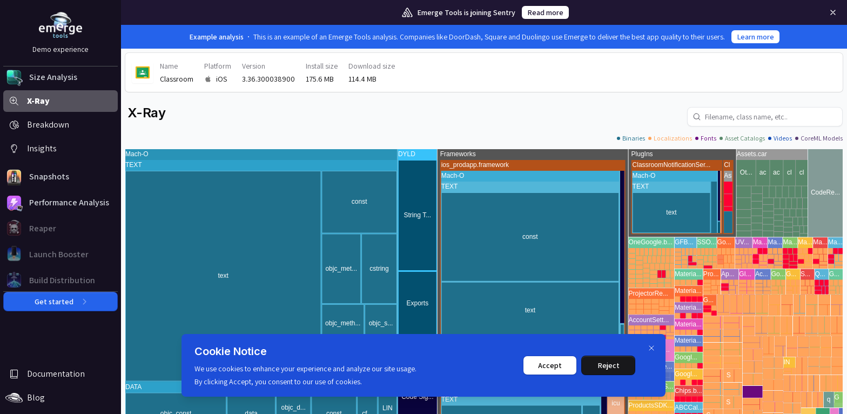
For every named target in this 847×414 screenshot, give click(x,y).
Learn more (755, 37)
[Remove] (832, 12)
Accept (550, 365)
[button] (60, 77)
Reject (608, 365)
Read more (545, 12)
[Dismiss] (651, 348)
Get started (60, 301)
